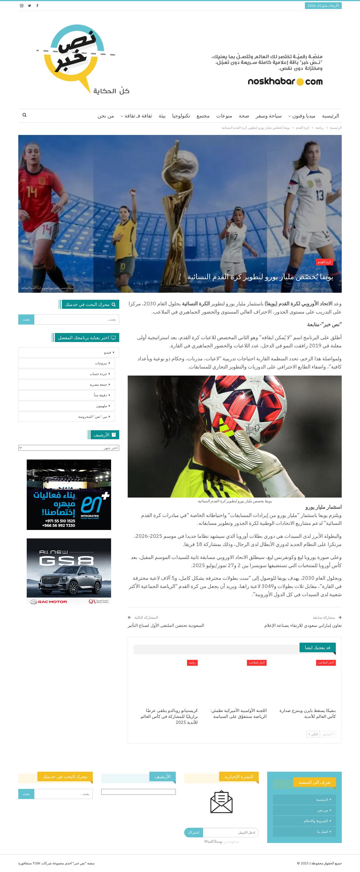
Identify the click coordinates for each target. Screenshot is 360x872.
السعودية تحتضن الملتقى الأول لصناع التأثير (166, 625)
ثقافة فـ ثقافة (138, 115)
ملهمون (101, 406)
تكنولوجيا (181, 115)
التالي (313, 734)
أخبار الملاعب (326, 662)
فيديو (107, 352)
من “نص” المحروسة (92, 416)
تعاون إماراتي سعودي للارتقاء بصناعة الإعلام (303, 625)
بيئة (162, 115)
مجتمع (203, 115)
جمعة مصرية (98, 384)
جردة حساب (98, 374)
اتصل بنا (322, 831)
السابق (328, 734)
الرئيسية (330, 115)
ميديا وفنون (304, 115)
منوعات (224, 115)
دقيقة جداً (100, 395)
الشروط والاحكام (316, 821)
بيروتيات (101, 363)
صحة (244, 115)
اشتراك (193, 832)
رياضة (192, 662)
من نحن (106, 115)
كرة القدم (324, 262)
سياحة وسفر (269, 115)
